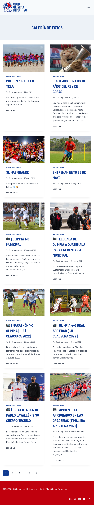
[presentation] (23, 58)
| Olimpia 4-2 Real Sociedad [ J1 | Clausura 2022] (69, 330)
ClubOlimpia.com (15, 92)
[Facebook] (70, 499)
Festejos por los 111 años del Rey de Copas (69, 86)
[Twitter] (75, 499)
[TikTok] (89, 499)
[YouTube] (84, 499)
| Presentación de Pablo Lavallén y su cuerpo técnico (22, 415)
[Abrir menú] (88, 7)
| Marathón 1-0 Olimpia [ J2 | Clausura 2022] (20, 330)
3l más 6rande (17, 172)
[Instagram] (79, 499)
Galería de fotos (13, 76)
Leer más (12, 110)
